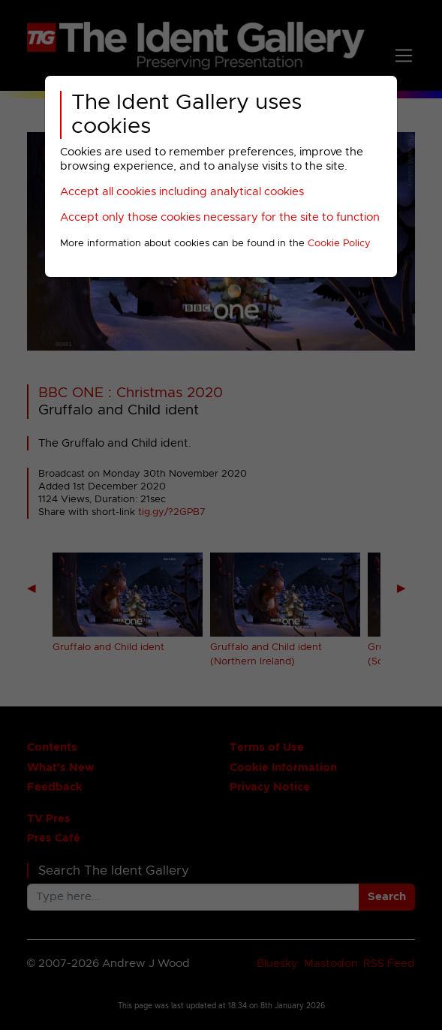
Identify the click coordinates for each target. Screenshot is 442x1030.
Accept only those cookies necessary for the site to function (220, 217)
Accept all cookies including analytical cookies (182, 191)
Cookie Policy (339, 243)
